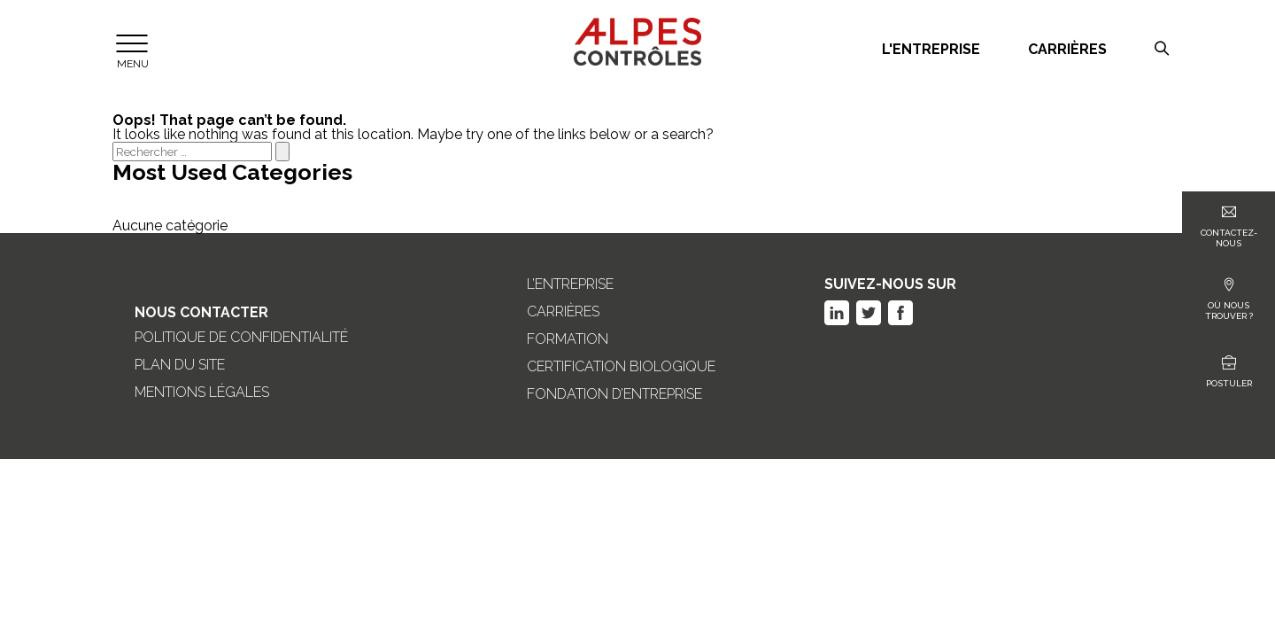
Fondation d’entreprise (614, 394)
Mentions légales (202, 392)
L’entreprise (570, 284)
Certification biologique (621, 367)
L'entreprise (931, 50)
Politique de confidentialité (241, 338)
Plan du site (180, 365)
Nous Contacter (201, 312)
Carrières (1067, 50)
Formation (567, 339)
